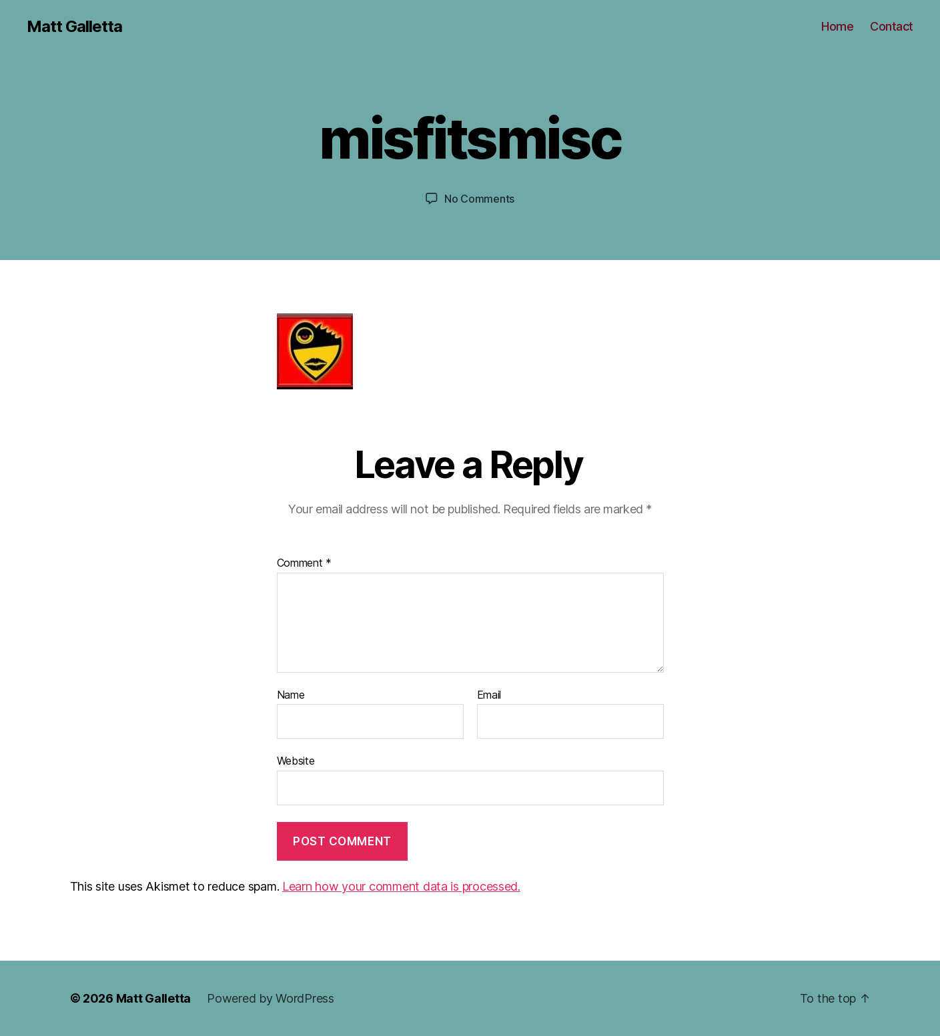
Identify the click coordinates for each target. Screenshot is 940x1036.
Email (489, 695)
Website (296, 760)
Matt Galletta (74, 27)
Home (837, 26)
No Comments (479, 198)
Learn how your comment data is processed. (401, 886)
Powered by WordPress (270, 998)
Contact (891, 26)
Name (291, 695)
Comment (304, 563)
